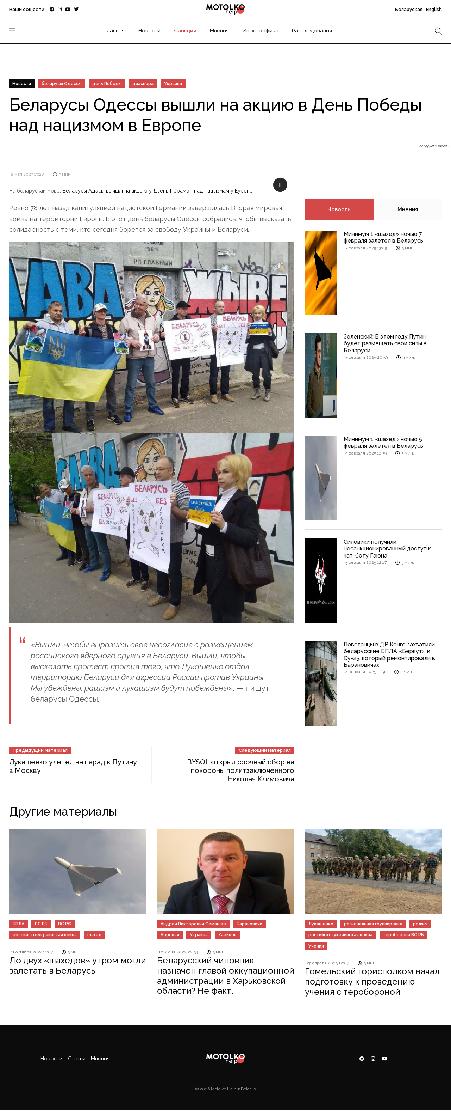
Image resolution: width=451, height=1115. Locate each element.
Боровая (170, 934)
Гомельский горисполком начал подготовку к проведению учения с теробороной (372, 981)
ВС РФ (65, 923)
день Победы (107, 83)
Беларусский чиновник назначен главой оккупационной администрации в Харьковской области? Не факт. (225, 975)
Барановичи (249, 923)
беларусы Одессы (62, 83)
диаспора (143, 83)
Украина (173, 83)
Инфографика (260, 31)
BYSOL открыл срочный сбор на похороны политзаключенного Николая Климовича (240, 770)
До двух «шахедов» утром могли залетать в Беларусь (77, 965)
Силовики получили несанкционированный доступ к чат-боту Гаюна (387, 548)
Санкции (185, 31)
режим (420, 923)
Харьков (227, 934)
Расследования (312, 31)
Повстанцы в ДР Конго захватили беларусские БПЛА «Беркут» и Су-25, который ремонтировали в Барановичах (389, 654)
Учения (316, 946)
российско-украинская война (45, 934)
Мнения (219, 31)
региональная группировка (373, 923)
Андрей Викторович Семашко (193, 923)
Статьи (77, 1058)
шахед (94, 934)
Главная (115, 31)
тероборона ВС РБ (403, 934)
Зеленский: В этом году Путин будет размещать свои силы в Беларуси (385, 343)
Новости (149, 31)
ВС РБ (41, 923)
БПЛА (18, 923)
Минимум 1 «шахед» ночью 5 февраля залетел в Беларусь (383, 442)
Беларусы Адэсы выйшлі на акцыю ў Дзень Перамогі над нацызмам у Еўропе (157, 191)
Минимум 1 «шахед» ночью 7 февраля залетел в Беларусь (383, 237)
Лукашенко (320, 923)
